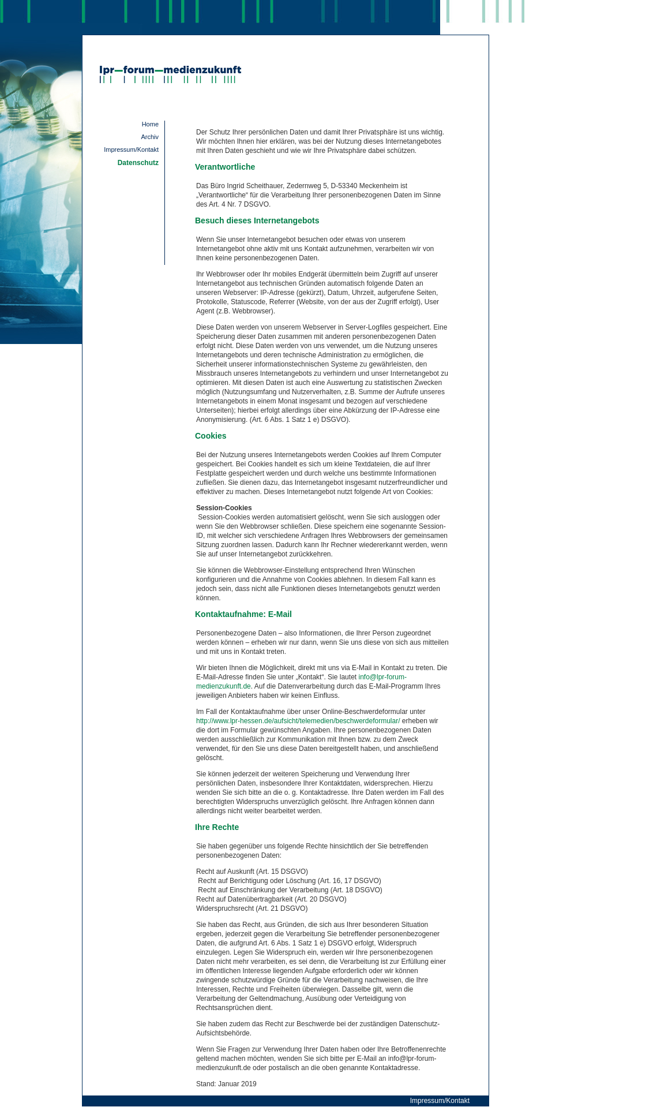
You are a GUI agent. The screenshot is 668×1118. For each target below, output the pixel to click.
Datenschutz (138, 163)
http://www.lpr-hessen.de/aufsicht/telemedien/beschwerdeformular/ (298, 721)
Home (150, 124)
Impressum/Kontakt (131, 149)
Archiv (150, 136)
